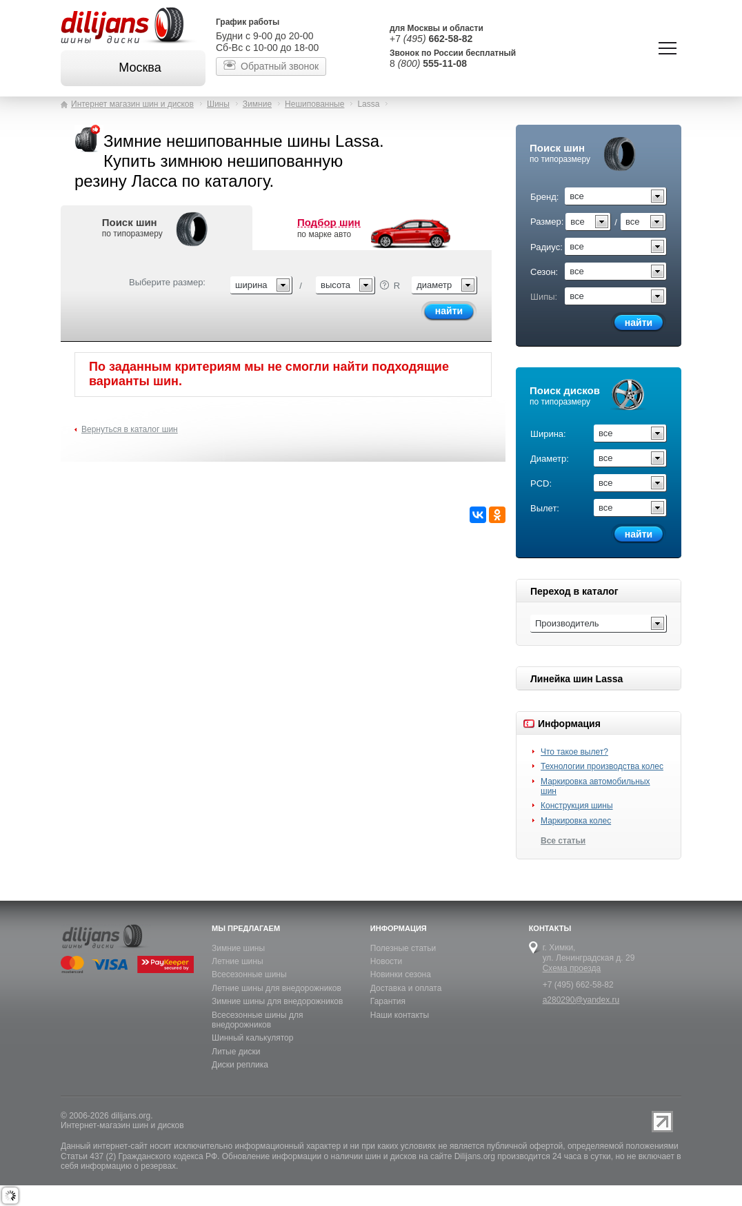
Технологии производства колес (602, 766)
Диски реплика (240, 1065)
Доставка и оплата (406, 988)
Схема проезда (572, 968)
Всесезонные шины (249, 974)
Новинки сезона (400, 974)
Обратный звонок (280, 66)
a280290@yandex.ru (581, 1000)
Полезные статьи (403, 948)
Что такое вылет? (574, 752)
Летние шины (237, 961)
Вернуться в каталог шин (129, 429)
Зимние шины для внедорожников (277, 1001)
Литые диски (236, 1051)
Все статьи (563, 841)
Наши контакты (399, 1015)
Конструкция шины (577, 805)
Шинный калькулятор (252, 1038)
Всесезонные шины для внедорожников (257, 1020)
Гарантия (387, 1001)
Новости (386, 961)
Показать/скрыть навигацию (667, 48)
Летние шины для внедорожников (276, 988)
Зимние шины (238, 948)
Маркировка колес (576, 821)
